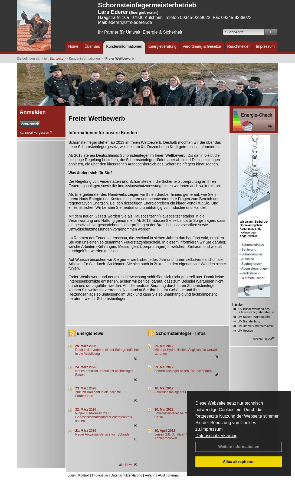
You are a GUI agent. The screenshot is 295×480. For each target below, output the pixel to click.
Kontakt (83, 475)
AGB (161, 475)
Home (73, 46)
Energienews (90, 333)
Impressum (211, 429)
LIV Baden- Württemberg (254, 316)
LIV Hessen (245, 330)
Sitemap (173, 475)
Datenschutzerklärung (216, 435)
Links (238, 304)
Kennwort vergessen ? (35, 133)
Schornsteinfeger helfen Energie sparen (183, 371)
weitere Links (263, 339)
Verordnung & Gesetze (202, 46)
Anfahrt (150, 475)
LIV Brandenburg (249, 321)
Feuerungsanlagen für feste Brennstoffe (183, 392)
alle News (128, 465)
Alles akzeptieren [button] (239, 461)
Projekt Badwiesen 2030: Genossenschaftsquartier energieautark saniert (103, 417)
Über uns (92, 46)
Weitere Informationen (238, 446)
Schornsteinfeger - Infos (181, 333)
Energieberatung (162, 46)
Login (72, 475)
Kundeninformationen (124, 46)
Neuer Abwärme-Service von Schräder (103, 434)
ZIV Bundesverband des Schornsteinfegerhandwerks (256, 310)
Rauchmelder (238, 46)
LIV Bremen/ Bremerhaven (255, 326)
